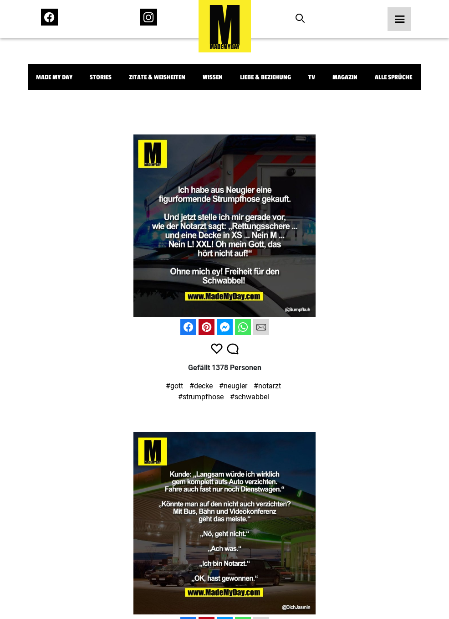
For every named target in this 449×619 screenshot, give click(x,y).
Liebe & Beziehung (265, 77)
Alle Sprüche (393, 77)
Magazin (344, 77)
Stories (101, 77)
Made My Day (54, 77)
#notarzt (267, 386)
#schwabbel (249, 396)
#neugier (233, 386)
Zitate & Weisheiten (157, 77)
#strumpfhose (201, 396)
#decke (201, 386)
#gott (174, 386)
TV (311, 77)
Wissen (213, 77)
